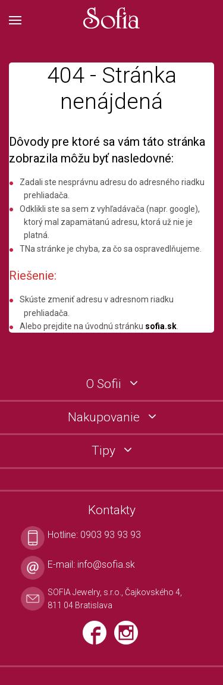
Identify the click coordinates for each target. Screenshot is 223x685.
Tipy (105, 451)
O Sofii (105, 384)
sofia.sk (161, 326)
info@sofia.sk (106, 564)
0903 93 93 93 (110, 534)
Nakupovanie (105, 417)
